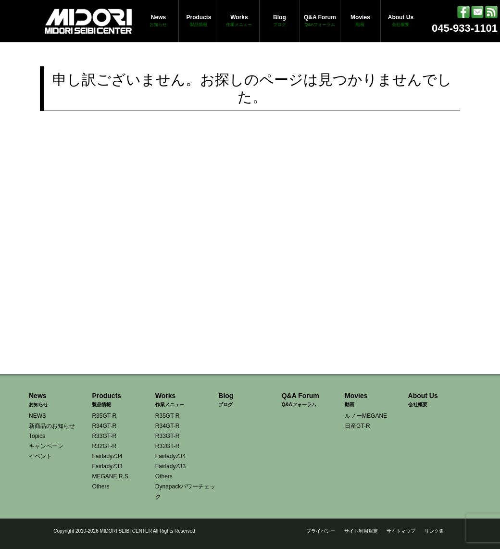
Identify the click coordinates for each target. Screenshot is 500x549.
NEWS (37, 415)
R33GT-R (104, 436)
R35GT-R (104, 415)
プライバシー (320, 531)
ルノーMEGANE (366, 415)
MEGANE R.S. (111, 476)
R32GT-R (104, 446)
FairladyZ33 (107, 466)
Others (100, 486)
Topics (37, 436)
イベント (40, 456)
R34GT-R (104, 426)
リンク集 (434, 531)
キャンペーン (46, 446)
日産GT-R (357, 426)
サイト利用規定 (361, 531)
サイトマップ (401, 531)
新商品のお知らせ (52, 426)
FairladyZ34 (107, 456)
